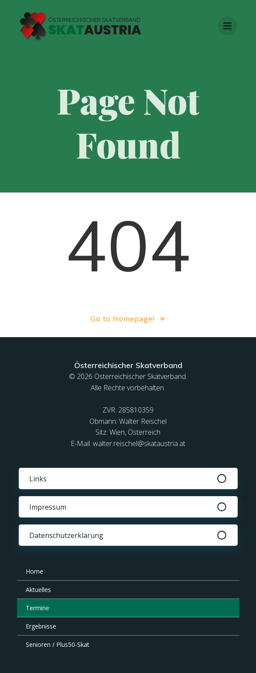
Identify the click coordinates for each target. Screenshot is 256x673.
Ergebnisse (41, 626)
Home (34, 571)
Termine (37, 608)
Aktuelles (38, 589)
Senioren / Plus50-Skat (57, 644)
